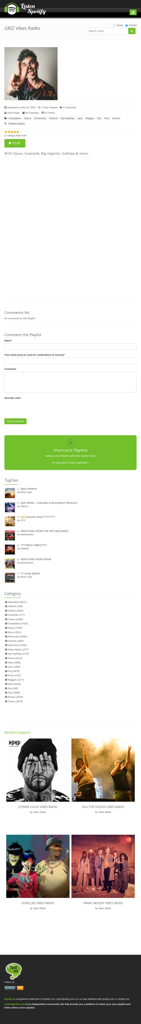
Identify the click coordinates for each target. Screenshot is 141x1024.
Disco (14, 632)
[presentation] (32, 408)
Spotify (8, 999)
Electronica (40, 118)
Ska (99, 118)
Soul (106, 118)
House (15, 658)
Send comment (15, 421)
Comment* (10, 369)
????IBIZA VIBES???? (34, 545)
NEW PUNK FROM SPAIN (36, 559)
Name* (8, 340)
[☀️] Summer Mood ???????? (38, 516)
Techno (116, 118)
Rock (14, 684)
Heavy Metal (18, 649)
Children (15, 606)
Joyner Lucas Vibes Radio (37, 807)
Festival (53, 118)
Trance (15, 701)
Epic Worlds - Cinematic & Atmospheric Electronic (49, 502)
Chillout (15, 610)
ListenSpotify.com (14, 1004)
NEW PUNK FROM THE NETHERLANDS (44, 531)
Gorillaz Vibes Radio (38, 903)
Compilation (15, 118)
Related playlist (17, 123)
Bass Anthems (29, 488)
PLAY (15, 143)
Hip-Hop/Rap (67, 118)
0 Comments (68, 107)
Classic (15, 619)
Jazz (79, 118)
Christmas (16, 615)
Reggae (90, 118)
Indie (14, 662)
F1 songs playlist (30, 573)
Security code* (12, 398)
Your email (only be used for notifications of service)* (34, 354)
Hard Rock (17, 645)
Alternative (17, 602)
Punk (14, 675)
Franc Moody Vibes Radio (103, 903)
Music (118, 25)
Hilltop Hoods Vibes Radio (103, 807)
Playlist (131, 25)
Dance (27, 118)
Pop (13, 671)
